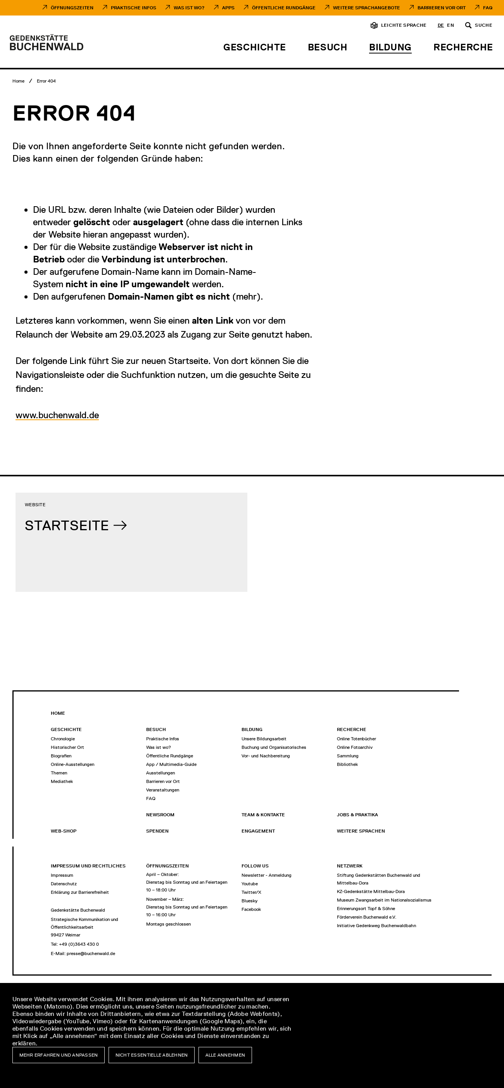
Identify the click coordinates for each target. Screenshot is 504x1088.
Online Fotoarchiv (355, 747)
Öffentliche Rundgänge (284, 7)
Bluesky (249, 901)
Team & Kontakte (263, 814)
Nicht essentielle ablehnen (152, 1055)
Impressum (62, 875)
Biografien (61, 756)
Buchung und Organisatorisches (274, 747)
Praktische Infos (133, 7)
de (441, 25)
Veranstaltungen (162, 790)
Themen (59, 773)
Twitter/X (251, 892)
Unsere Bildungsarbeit (264, 738)
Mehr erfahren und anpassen (58, 1055)
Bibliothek (347, 764)
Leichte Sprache (404, 25)
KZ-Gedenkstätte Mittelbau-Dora (371, 891)
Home (58, 713)
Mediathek (62, 781)
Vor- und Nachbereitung (266, 756)
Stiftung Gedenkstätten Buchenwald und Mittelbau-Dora (378, 879)
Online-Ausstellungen (72, 764)
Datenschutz (64, 883)
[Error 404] (46, 81)
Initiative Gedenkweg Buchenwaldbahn (376, 925)
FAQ (487, 7)
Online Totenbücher (356, 738)
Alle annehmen (225, 1055)
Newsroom (160, 814)
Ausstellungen (160, 773)
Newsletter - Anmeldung (267, 875)
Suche (483, 25)
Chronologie (63, 738)
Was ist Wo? (189, 7)
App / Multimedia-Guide (171, 764)
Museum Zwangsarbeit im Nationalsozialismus (384, 900)
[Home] (18, 81)
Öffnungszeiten (72, 7)
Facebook (251, 909)
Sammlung (348, 756)
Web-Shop (63, 831)
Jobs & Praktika (357, 814)
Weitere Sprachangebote (366, 7)
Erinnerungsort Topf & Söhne (366, 908)
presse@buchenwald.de (91, 953)
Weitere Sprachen (361, 831)
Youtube (250, 883)
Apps (228, 7)
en (450, 25)
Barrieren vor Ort (442, 7)
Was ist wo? (158, 747)
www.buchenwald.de (57, 415)
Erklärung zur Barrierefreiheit (80, 892)
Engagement (258, 831)
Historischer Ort (67, 747)
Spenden (157, 831)
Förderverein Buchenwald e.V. (366, 917)
